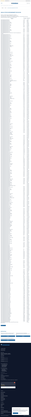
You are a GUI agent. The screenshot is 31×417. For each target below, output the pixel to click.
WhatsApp (2, 350)
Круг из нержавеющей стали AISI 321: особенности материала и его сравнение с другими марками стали (7, 338)
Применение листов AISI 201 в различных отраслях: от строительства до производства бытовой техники (7, 333)
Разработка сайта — (27, 415)
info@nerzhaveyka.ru (3, 349)
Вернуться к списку (3, 325)
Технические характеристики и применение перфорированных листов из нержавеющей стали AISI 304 (23, 334)
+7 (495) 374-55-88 (3, 348)
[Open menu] (2, 3)
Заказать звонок (8, 387)
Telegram (4, 350)
